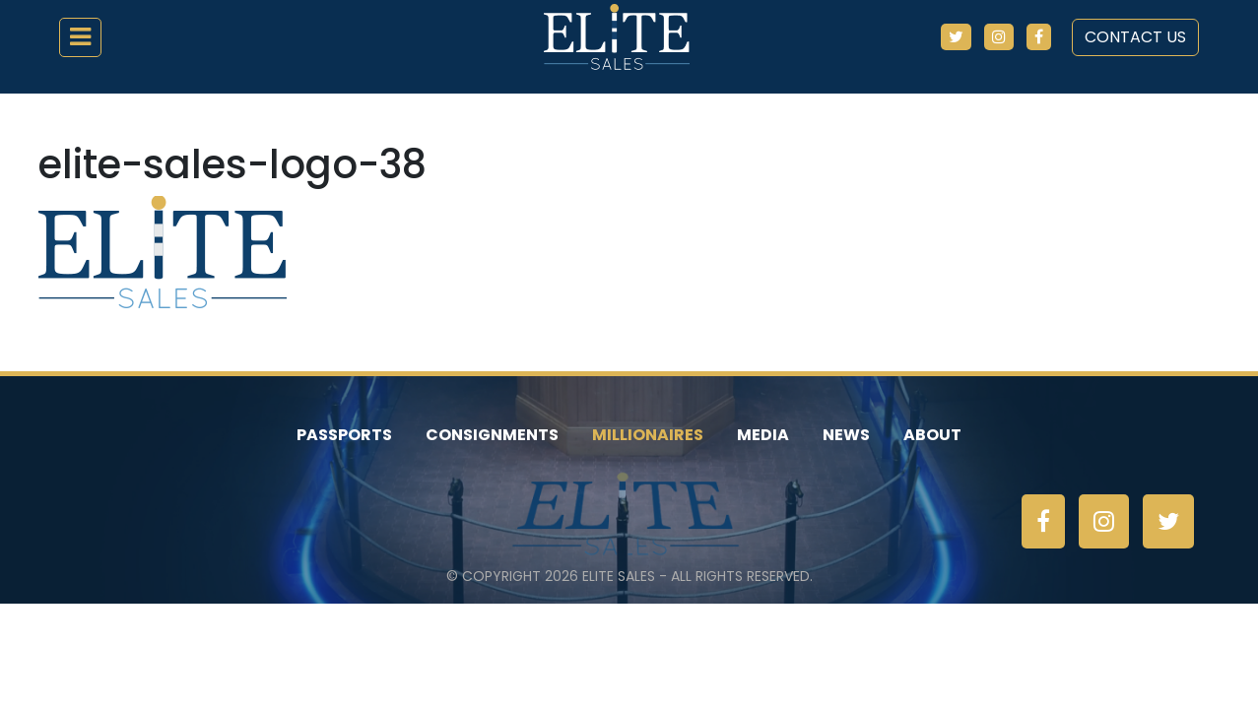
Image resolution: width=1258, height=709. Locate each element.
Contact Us (1135, 37)
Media (763, 434)
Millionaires (647, 434)
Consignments (492, 434)
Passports (344, 434)
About (932, 434)
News (846, 434)
